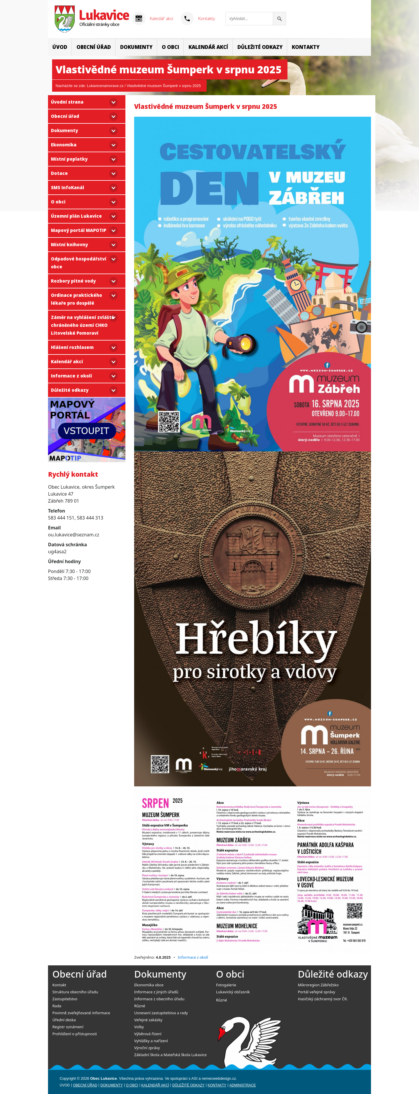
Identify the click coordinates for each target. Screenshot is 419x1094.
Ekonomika (64, 145)
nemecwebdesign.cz (219, 1078)
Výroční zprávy (147, 1047)
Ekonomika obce (149, 984)
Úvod (59, 47)
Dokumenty (136, 47)
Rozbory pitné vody (73, 281)
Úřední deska (64, 1019)
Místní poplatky (69, 159)
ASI (194, 1078)
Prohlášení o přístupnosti (74, 1033)
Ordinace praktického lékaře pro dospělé (76, 299)
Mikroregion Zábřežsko (318, 984)
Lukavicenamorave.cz (105, 86)
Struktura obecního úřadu (75, 991)
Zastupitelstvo (64, 998)
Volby (139, 1026)
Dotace (59, 173)
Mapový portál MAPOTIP (78, 230)
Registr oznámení (67, 1026)
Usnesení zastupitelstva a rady (161, 1012)
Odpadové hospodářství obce (78, 262)
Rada (56, 1005)
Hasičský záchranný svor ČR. (323, 998)
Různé (139, 1005)
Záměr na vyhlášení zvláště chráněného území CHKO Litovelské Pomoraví (82, 325)
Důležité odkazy (260, 47)
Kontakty (206, 18)
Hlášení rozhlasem (72, 347)
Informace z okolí (71, 376)
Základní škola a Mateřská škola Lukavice (170, 1054)
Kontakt (59, 984)
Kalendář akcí (208, 47)
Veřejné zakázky (148, 1019)
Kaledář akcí (161, 18)
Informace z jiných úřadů (156, 991)
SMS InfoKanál (67, 187)
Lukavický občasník (233, 991)
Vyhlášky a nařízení (151, 1040)
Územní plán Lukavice (76, 216)
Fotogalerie (226, 984)
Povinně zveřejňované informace (81, 1012)
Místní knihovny (69, 244)
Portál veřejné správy (316, 991)
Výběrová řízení (147, 1033)
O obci (170, 47)
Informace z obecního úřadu (159, 998)
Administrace (243, 1085)
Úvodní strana (67, 102)
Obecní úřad (94, 47)
